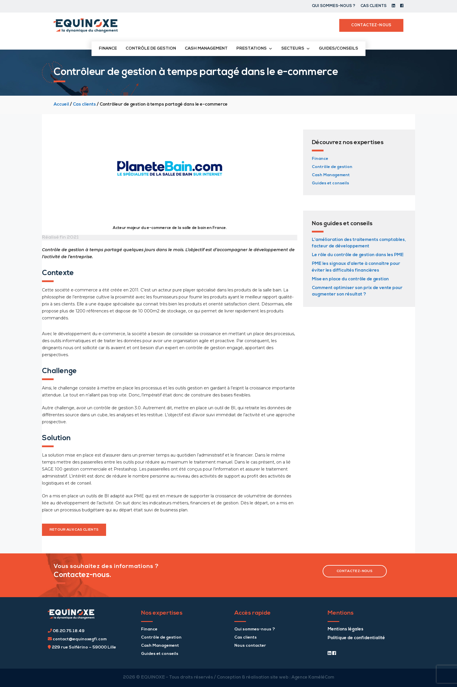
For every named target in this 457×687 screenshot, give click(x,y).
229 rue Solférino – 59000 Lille (82, 647)
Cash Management (331, 175)
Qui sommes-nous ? (333, 6)
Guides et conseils (330, 183)
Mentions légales (345, 629)
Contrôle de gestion (151, 48)
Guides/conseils (338, 48)
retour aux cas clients (74, 530)
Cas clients (373, 6)
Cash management (206, 48)
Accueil (61, 104)
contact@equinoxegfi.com (77, 639)
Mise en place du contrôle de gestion (350, 279)
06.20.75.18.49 (66, 631)
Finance (108, 48)
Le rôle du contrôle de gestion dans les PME (358, 255)
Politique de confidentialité (356, 638)
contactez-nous (354, 571)
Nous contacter (250, 646)
